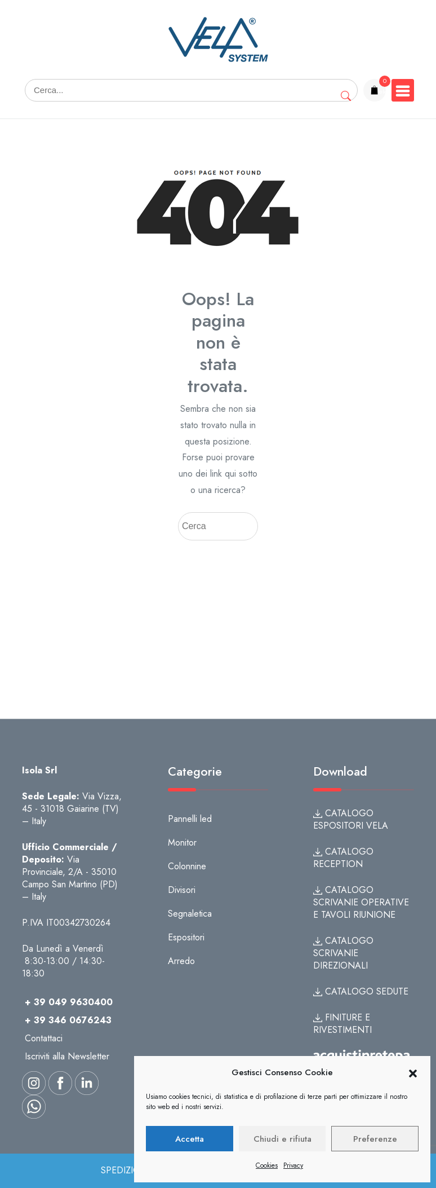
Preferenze (375, 1139)
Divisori (181, 889)
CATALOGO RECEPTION (343, 857)
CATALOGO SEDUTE (360, 991)
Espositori (186, 937)
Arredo (181, 960)
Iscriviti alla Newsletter (67, 1056)
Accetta (189, 1139)
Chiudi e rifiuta (282, 1139)
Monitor (182, 842)
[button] (413, 1073)
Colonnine (187, 866)
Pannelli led (190, 818)
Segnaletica (190, 913)
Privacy (293, 1165)
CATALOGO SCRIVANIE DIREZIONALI (343, 953)
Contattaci (44, 1038)
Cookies (267, 1165)
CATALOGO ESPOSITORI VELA (350, 819)
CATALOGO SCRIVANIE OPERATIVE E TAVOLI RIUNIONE (361, 902)
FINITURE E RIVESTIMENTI (342, 1023)
